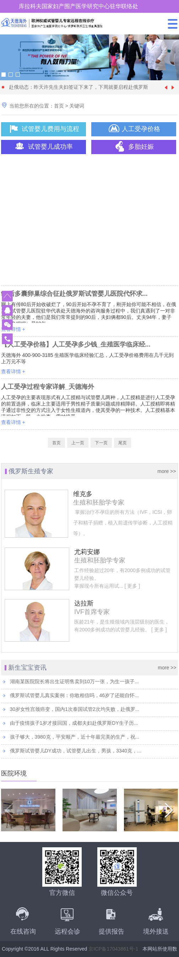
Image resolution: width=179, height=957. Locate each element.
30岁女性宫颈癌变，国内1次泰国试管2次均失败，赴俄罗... (75, 709)
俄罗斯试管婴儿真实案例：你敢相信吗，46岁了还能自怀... (74, 695)
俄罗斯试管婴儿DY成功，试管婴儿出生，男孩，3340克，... (75, 751)
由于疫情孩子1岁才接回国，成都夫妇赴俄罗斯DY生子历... (74, 723)
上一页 (77, 442)
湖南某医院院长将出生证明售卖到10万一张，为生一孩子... (74, 681)
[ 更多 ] (131, 586)
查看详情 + (13, 329)
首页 (59, 106)
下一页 (101, 442)
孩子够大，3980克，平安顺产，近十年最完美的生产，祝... (75, 737)
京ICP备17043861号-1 (113, 949)
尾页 (122, 442)
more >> (166, 471)
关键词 (76, 106)
